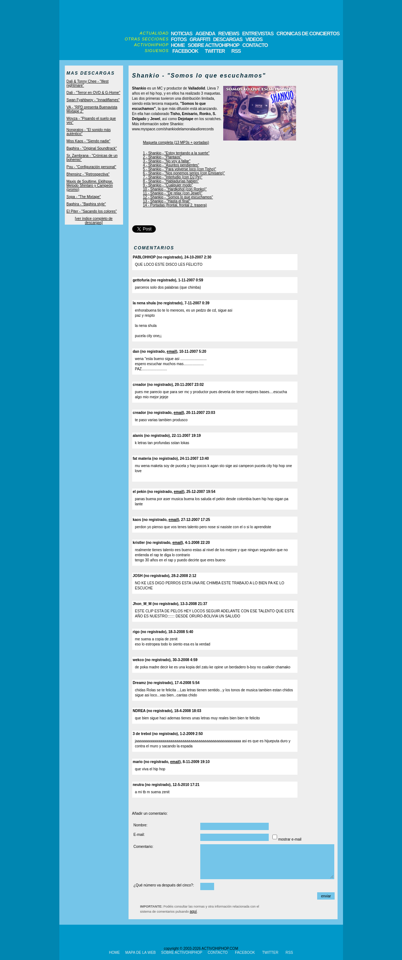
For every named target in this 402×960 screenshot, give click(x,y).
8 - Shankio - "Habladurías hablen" (171, 181)
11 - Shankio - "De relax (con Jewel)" (172, 193)
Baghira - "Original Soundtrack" (92, 148)
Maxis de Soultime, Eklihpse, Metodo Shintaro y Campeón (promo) (90, 185)
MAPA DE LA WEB (140, 953)
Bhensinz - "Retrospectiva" (88, 174)
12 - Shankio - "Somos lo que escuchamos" (178, 197)
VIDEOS (254, 39)
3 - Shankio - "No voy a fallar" (167, 161)
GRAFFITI (199, 39)
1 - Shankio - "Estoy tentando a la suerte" (176, 153)
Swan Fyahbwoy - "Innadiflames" (93, 100)
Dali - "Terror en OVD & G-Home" (94, 93)
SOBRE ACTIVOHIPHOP (213, 45)
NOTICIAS (181, 33)
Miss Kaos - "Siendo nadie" (89, 141)
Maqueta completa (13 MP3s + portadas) (176, 143)
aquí (193, 911)
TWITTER (215, 51)
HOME (178, 45)
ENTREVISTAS (257, 33)
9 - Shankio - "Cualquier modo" (168, 185)
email (171, 351)
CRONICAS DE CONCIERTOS (307, 33)
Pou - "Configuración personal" (92, 167)
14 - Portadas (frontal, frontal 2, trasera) (175, 205)
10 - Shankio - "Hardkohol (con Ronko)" (175, 189)
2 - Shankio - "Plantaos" (162, 157)
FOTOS (178, 39)
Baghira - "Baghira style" (86, 204)
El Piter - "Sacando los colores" (92, 211)
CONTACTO (255, 45)
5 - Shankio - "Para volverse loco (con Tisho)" (179, 169)
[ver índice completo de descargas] (94, 221)
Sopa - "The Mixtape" (84, 197)
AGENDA (205, 33)
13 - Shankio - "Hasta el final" (166, 201)
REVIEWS (228, 33)
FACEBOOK (185, 51)
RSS (235, 51)
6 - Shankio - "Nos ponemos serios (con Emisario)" (184, 173)
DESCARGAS (227, 39)
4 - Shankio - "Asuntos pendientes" (171, 165)
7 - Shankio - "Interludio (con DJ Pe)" (172, 177)
